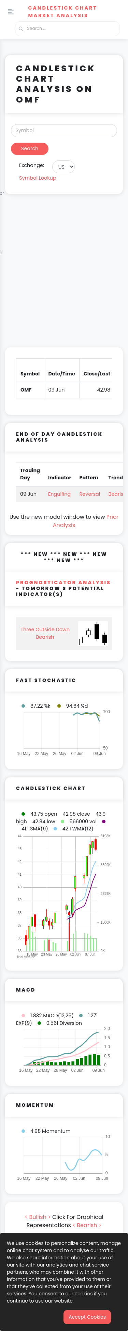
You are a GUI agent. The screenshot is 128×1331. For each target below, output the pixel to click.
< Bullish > (38, 1217)
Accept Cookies (87, 1317)
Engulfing (59, 494)
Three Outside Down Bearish (45, 633)
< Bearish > (86, 1225)
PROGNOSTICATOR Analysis (63, 582)
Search (29, 148)
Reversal (90, 494)
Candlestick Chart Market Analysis (62, 11)
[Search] (64, 130)
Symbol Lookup (37, 178)
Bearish (117, 494)
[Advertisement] (64, 275)
